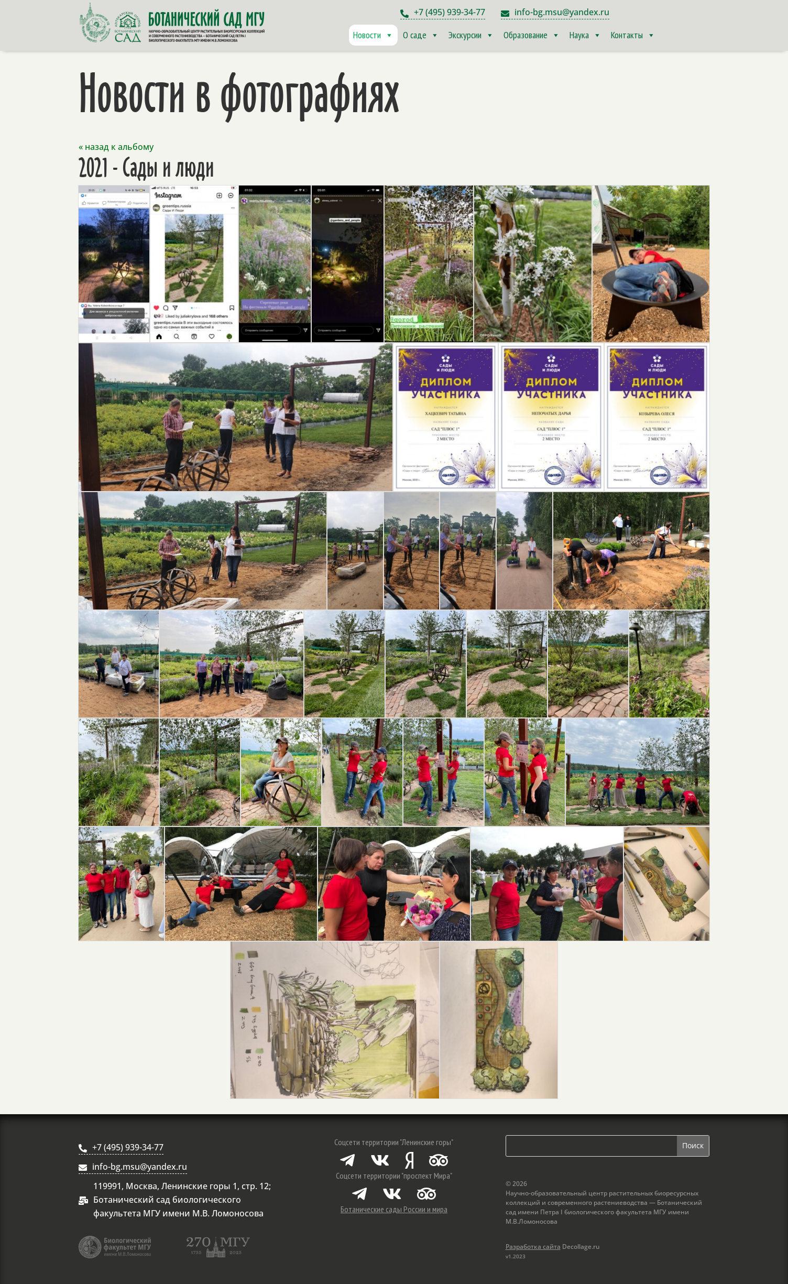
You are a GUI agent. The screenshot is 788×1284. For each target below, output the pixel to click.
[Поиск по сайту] (591, 1146)
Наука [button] (585, 35)
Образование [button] (532, 35)
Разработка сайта (533, 1246)
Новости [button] (373, 35)
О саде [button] (421, 35)
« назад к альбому (116, 147)
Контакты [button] (633, 35)
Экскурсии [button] (471, 35)
